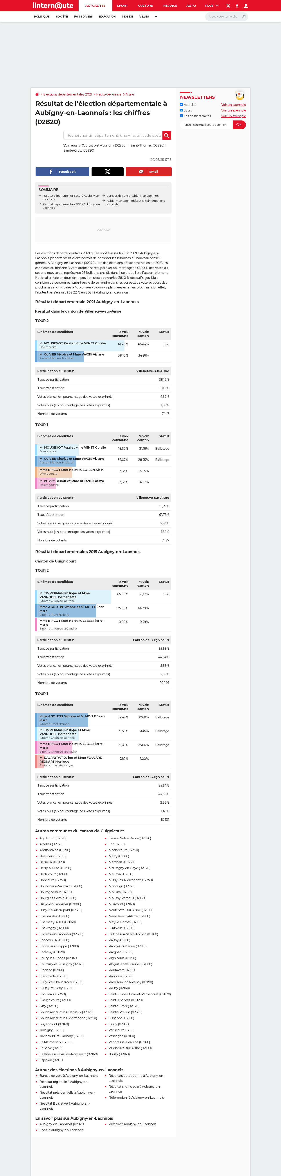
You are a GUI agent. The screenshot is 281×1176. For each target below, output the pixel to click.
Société (62, 16)
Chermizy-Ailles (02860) (58, 922)
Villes (144, 16)
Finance (170, 6)
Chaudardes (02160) (54, 916)
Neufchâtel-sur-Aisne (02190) (130, 910)
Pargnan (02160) (121, 952)
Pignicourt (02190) (122, 958)
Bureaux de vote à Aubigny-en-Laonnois (133, 195)
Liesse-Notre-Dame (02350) (130, 838)
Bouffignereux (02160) (56, 892)
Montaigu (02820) (122, 886)
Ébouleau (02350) (53, 994)
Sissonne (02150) (121, 1018)
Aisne (130, 94)
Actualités (95, 6)
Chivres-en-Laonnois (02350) (61, 934)
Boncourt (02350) (53, 880)
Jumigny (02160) (52, 1030)
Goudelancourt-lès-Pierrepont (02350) (68, 1018)
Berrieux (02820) (52, 862)
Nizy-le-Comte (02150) (125, 922)
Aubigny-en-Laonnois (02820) (62, 1124)
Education (107, 16)
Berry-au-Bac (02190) (55, 868)
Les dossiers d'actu (195, 116)
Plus (212, 6)
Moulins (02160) (120, 892)
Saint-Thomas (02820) (147, 145)
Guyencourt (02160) (54, 1024)
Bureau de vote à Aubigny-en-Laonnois (69, 1076)
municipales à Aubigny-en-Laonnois (80, 287)
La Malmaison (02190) (56, 1042)
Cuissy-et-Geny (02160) (57, 988)
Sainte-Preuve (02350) (125, 1012)
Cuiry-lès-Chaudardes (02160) (61, 982)
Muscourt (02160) (122, 904)
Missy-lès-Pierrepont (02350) (131, 880)
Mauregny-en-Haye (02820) (129, 868)
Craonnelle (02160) (53, 976)
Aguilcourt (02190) (53, 838)
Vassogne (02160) (122, 1036)
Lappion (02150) (51, 1060)
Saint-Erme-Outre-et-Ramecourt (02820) (140, 994)
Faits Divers (83, 16)
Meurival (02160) (121, 874)
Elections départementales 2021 (67, 94)
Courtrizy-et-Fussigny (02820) (104, 145)
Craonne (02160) (52, 970)
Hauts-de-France (108, 94)
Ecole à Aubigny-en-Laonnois (62, 1130)
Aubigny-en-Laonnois (121, 200)
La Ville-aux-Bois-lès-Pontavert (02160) (69, 1054)
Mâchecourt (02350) (124, 850)
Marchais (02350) (121, 862)
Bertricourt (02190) (54, 874)
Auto (191, 6)
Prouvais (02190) (121, 976)
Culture (145, 6)
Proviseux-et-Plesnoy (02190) (131, 982)
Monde (127, 16)
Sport (122, 6)
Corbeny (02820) (52, 952)
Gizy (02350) (49, 1006)
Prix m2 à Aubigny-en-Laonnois (133, 1124)
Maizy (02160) (119, 856)
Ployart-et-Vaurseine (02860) (130, 964)
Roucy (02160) (119, 988)
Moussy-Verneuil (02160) (127, 898)
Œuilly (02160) (119, 1054)
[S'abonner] (213, 124)
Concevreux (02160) (54, 940)
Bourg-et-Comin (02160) (58, 898)
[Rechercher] (226, 16)
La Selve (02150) (51, 1048)
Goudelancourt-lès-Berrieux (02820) (66, 1012)
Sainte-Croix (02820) (78, 150)
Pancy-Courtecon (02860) (128, 946)
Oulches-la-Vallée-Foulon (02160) (133, 934)
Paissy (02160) (119, 940)
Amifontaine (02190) (55, 850)
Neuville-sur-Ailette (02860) (129, 916)
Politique (41, 16)
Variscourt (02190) (122, 1030)
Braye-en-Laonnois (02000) (60, 904)
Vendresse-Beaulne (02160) (129, 1042)
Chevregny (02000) (54, 928)
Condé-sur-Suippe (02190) (59, 946)
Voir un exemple (233, 105)
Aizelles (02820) (51, 844)
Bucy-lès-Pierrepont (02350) (61, 910)
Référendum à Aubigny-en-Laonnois (136, 1098)
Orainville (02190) (121, 928)
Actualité (188, 105)
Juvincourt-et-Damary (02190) (62, 1036)
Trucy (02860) (119, 1024)
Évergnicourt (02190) (55, 1000)
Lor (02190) (117, 844)
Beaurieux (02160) (53, 856)
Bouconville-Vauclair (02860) (61, 886)
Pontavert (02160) (122, 970)
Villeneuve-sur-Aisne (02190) (130, 1048)
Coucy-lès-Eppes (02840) (58, 958)
